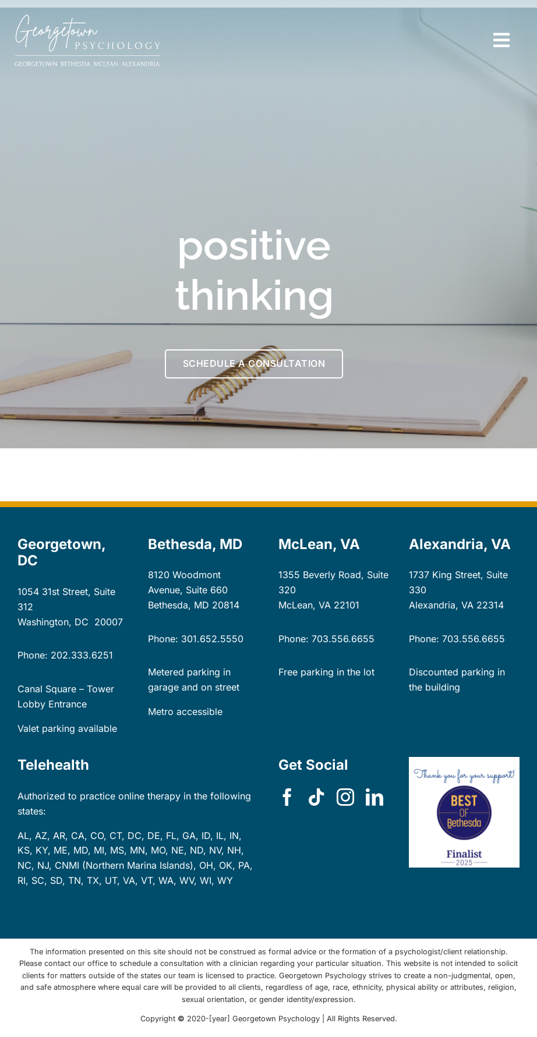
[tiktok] (316, 797)
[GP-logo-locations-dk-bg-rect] (87, 19)
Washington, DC (53, 622)
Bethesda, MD (178, 605)
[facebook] (287, 797)
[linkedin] (374, 797)
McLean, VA (304, 605)
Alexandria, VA (441, 605)
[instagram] (345, 797)
